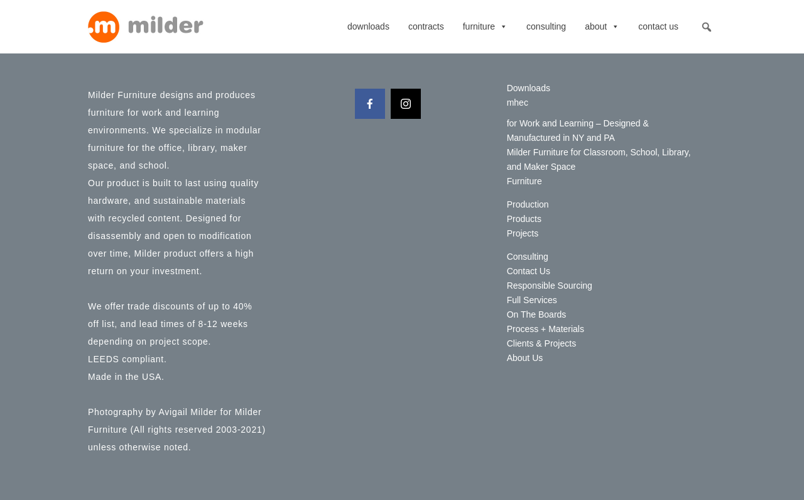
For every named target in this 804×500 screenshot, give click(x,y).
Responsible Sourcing (549, 286)
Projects (523, 233)
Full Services (532, 300)
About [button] (602, 26)
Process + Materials (545, 329)
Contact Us (658, 26)
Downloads (368, 26)
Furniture (485, 26)
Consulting (546, 26)
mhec (517, 102)
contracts (426, 26)
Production (528, 204)
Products (524, 219)
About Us (525, 358)
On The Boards (537, 314)
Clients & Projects (541, 343)
